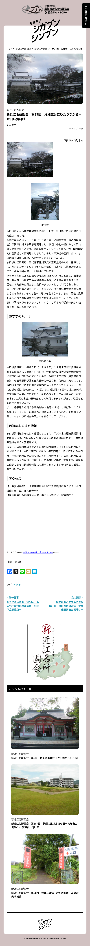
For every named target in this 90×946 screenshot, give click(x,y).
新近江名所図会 (23, 48)
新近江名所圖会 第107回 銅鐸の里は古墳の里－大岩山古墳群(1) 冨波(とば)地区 (45, 821)
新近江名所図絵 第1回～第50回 (38, 552)
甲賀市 (17, 584)
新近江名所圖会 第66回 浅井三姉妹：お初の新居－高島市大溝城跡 (45, 890)
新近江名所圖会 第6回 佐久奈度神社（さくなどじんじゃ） (45, 754)
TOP (9, 48)
